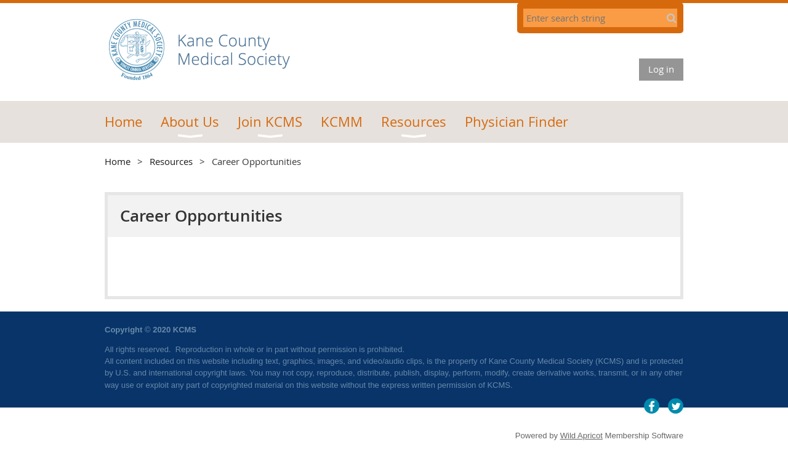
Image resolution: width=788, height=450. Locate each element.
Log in (661, 69)
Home (118, 161)
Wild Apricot (581, 435)
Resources (171, 161)
